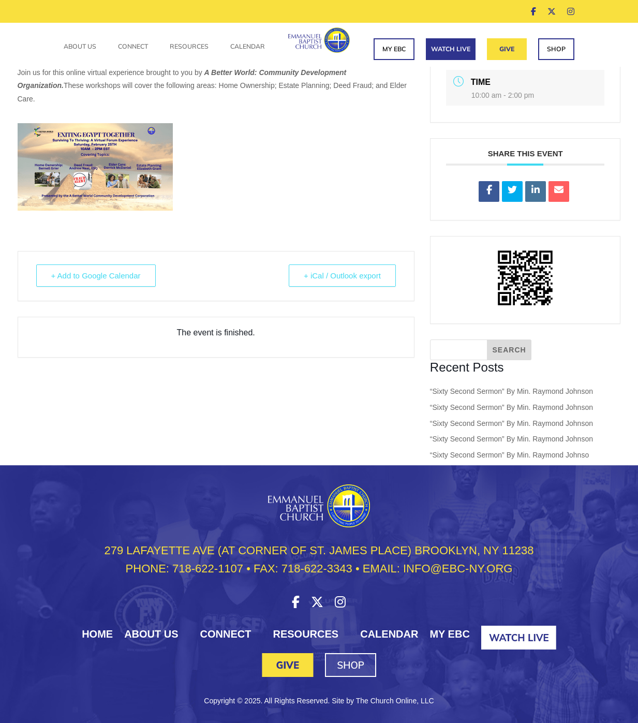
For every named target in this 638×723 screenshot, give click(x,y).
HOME (97, 634)
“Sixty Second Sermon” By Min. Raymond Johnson (511, 391)
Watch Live (450, 49)
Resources (189, 46)
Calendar (247, 46)
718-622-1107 (207, 568)
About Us (80, 46)
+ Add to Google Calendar (96, 275)
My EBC (394, 49)
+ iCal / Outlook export (342, 275)
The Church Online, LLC (395, 701)
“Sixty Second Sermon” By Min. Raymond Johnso (509, 455)
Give (506, 49)
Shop (556, 49)
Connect (133, 46)
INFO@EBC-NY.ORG (457, 568)
